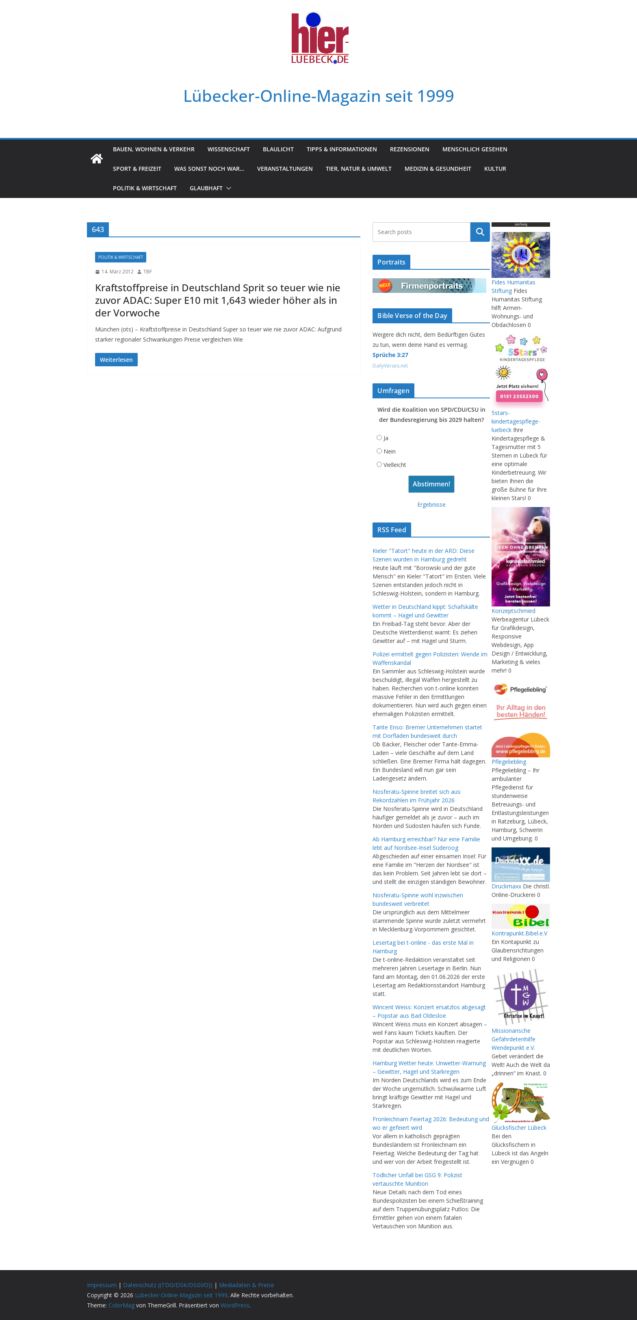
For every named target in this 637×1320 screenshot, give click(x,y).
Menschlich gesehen (474, 149)
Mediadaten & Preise (246, 1285)
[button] (227, 188)
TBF (147, 271)
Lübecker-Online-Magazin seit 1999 (318, 95)
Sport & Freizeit (137, 168)
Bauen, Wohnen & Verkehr (154, 149)
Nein (390, 451)
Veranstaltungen (285, 168)
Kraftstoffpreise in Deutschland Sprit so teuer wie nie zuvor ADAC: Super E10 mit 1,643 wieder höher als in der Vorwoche (217, 300)
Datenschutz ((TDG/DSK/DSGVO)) (167, 1285)
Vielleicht (395, 465)
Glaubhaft (206, 188)
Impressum (102, 1285)
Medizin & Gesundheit (438, 168)
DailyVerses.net (390, 365)
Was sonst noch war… (209, 168)
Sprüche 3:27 (390, 355)
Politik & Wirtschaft (145, 188)
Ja (386, 438)
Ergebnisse (431, 504)
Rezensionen (409, 149)
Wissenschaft (229, 149)
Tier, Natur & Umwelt (359, 168)
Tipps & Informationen (342, 149)
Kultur (495, 168)
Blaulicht (278, 149)
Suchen (480, 232)
